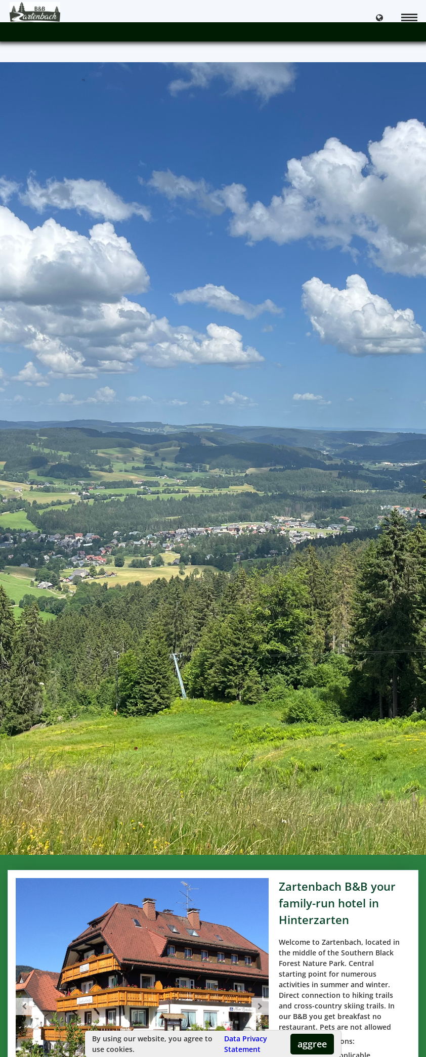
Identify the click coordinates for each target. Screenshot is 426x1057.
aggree (312, 1044)
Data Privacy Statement (245, 1044)
